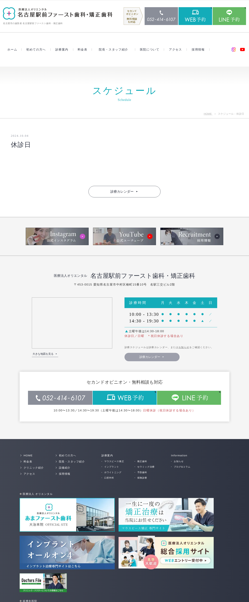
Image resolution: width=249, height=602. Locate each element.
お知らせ (184, 347)
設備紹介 (64, 467)
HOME (208, 113)
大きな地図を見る (43, 353)
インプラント (111, 466)
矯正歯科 (142, 461)
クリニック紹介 (34, 467)
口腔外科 (109, 477)
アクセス (175, 49)
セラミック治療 (146, 466)
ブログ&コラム (182, 466)
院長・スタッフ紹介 (113, 49)
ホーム (12, 49)
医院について (149, 49)
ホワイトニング (113, 472)
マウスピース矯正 (114, 461)
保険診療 (142, 477)
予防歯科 (142, 472)
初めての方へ (36, 49)
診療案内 (61, 49)
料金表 (82, 49)
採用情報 (198, 49)
